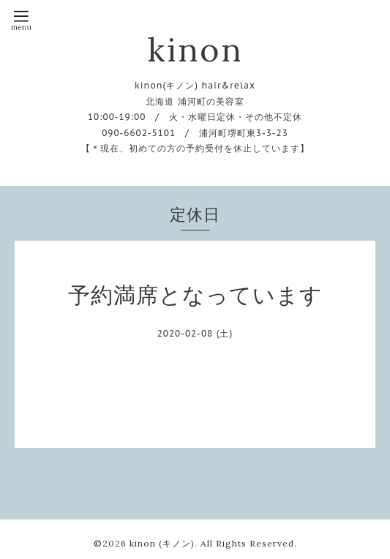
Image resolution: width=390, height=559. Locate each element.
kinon (195, 49)
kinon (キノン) (162, 543)
